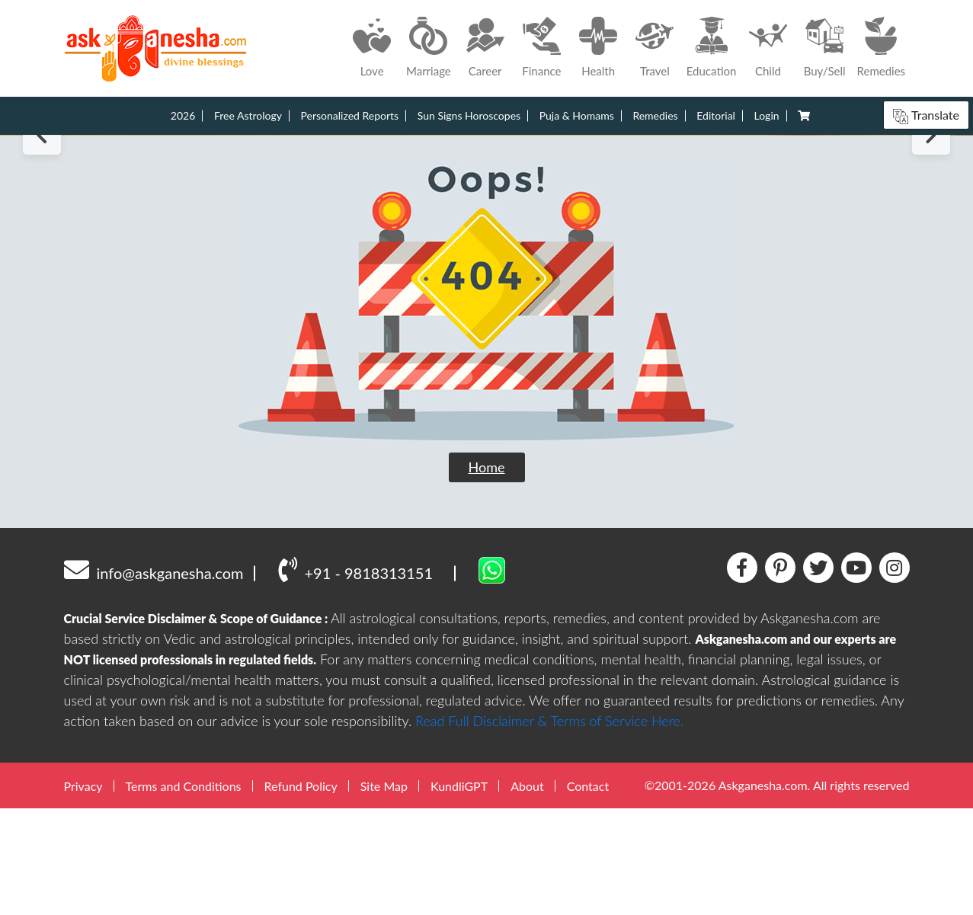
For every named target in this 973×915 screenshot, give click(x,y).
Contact (588, 892)
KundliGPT (459, 892)
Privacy (83, 892)
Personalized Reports (350, 115)
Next (931, 189)
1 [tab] (457, 233)
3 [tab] (487, 234)
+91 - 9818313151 (355, 676)
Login (766, 115)
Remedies (654, 115)
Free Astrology (248, 115)
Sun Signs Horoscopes (469, 115)
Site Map (384, 892)
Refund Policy (301, 892)
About (527, 892)
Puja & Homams (576, 115)
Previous (42, 189)
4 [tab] (501, 234)
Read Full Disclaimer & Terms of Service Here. (549, 827)
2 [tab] (473, 234)
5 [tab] (515, 234)
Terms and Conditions (184, 892)
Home (487, 573)
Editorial (715, 115)
